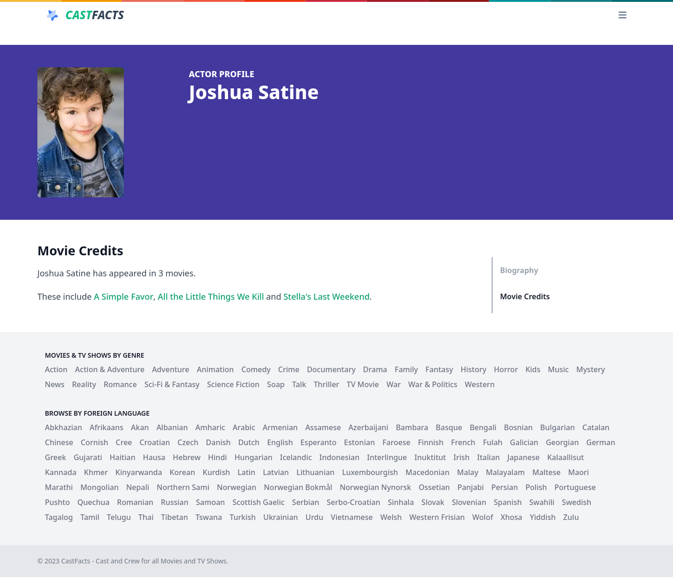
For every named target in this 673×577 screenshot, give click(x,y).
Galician (524, 442)
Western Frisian (437, 517)
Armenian (280, 427)
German (601, 442)
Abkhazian (63, 427)
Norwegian (236, 487)
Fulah (492, 442)
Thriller (326, 384)
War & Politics (433, 384)
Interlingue (387, 457)
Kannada (61, 472)
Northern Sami (183, 487)
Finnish (431, 442)
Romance (120, 384)
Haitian (123, 457)
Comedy (256, 369)
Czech (188, 442)
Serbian (305, 502)
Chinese (59, 442)
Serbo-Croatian (353, 502)
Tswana (208, 517)
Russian (174, 502)
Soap (276, 384)
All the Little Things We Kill (211, 296)
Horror (506, 369)
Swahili (541, 502)
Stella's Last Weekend (326, 296)
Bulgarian (557, 427)
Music (558, 369)
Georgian (562, 442)
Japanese (524, 457)
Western (480, 384)
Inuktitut (430, 457)
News (54, 384)
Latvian (276, 472)
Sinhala (401, 502)
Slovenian (469, 502)
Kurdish (216, 472)
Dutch (249, 442)
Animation (215, 369)
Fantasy (439, 369)
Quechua (94, 502)
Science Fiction (233, 384)
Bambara (412, 427)
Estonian (359, 442)
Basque (449, 427)
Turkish (242, 517)
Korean (182, 472)
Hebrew (186, 457)
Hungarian (253, 457)
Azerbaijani (368, 427)
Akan (140, 427)
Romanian (135, 502)
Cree (124, 442)
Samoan (210, 502)
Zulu (571, 517)
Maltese (546, 472)
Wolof (483, 517)
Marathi (59, 487)
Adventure (170, 369)
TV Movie (363, 384)
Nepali (137, 487)
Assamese (323, 427)
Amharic (210, 427)
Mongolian (99, 487)
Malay (468, 472)
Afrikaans (106, 427)
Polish (536, 487)
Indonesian (339, 457)
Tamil (90, 517)
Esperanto (318, 442)
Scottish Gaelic (258, 502)
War (394, 384)
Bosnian (518, 427)
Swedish (576, 502)
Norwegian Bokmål (298, 487)
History (473, 369)
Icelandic (296, 457)
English (280, 442)
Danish (218, 442)
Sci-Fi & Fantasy (172, 384)
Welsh (391, 517)
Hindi (217, 457)
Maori (578, 472)
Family (406, 369)
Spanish (508, 502)
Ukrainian (280, 517)
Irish (461, 457)
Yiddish (543, 517)
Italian (488, 457)
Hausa (154, 457)
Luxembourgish (370, 472)
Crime (289, 369)
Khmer (96, 472)
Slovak (433, 502)
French (463, 442)
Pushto (57, 502)
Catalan (595, 427)
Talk (299, 384)
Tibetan (174, 517)
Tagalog (59, 517)
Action (56, 369)
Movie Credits (525, 296)
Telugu (119, 517)
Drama (375, 369)
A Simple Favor (123, 296)
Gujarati (87, 457)
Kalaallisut (565, 457)
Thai (146, 517)
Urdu (314, 517)
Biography (519, 270)
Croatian (155, 442)
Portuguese (575, 487)
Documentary (331, 369)
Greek (55, 457)
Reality (84, 384)
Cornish (94, 442)
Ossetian (434, 487)
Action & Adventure (110, 369)
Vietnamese (352, 517)
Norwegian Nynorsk (375, 487)
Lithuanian (315, 472)
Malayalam (505, 472)
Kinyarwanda (138, 472)
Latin (246, 472)
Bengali (483, 427)
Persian (504, 487)
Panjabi (471, 487)
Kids (532, 369)
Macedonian (428, 472)
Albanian (172, 427)
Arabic (244, 427)
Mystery (590, 369)
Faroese (396, 442)
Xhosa (512, 517)
